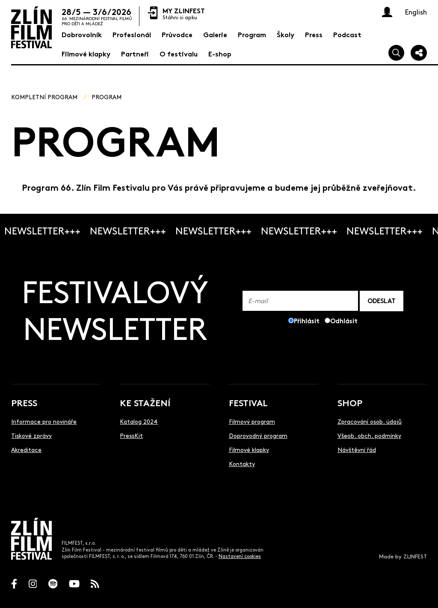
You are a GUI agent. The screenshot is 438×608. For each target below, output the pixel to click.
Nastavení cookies (240, 556)
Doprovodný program (258, 435)
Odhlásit (344, 320)
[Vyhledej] (396, 53)
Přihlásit (307, 320)
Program (106, 96)
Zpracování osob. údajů (369, 421)
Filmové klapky (249, 449)
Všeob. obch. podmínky (369, 435)
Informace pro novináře (44, 421)
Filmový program (252, 421)
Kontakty (242, 463)
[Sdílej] (419, 53)
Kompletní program (44, 96)
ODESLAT (381, 300)
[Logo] (31, 27)
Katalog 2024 (139, 421)
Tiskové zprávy (31, 435)
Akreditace (26, 449)
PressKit (131, 435)
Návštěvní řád (356, 449)
